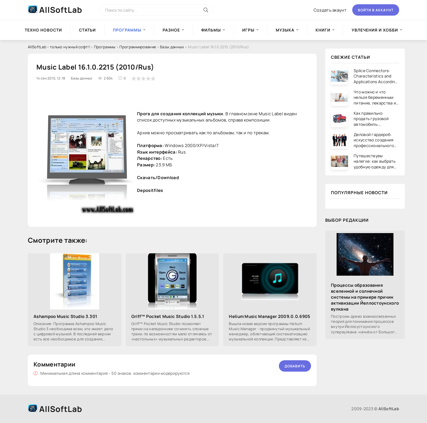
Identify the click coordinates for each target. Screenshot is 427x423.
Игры (248, 30)
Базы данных (172, 46)
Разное (171, 30)
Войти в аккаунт (375, 10)
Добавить (295, 366)
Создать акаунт (330, 10)
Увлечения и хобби (375, 30)
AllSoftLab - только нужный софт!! (59, 46)
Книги (323, 30)
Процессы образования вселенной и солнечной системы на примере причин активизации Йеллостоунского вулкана (365, 297)
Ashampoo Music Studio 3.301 (65, 316)
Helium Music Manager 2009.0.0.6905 (269, 316)
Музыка (285, 30)
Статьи (87, 30)
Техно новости (43, 30)
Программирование (137, 46)
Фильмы (211, 30)
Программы (105, 46)
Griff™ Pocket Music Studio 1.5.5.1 (167, 316)
